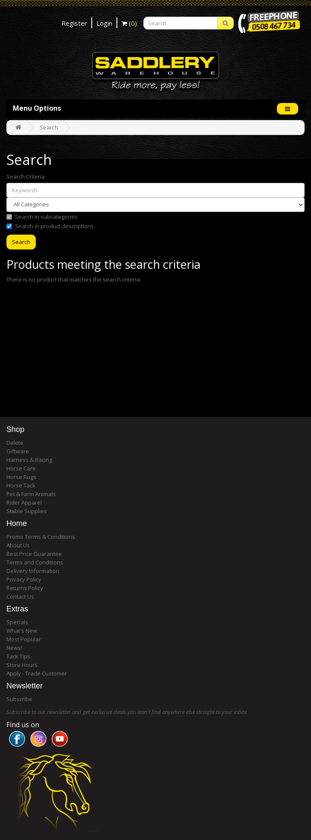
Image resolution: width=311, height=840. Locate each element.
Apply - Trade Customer (36, 673)
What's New (21, 630)
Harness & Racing (29, 460)
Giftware (17, 451)
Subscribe (19, 699)
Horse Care (21, 468)
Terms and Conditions (34, 562)
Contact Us (20, 596)
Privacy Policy (23, 579)
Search (49, 127)
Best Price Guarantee (34, 554)
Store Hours (22, 665)
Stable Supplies (26, 511)
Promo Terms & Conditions (40, 536)
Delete (14, 442)
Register (74, 23)
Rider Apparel (24, 502)
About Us (18, 545)
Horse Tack (20, 485)
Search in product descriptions (50, 226)
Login (104, 23)
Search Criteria (25, 176)
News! (14, 648)
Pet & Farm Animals (31, 494)
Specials (17, 622)
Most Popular (23, 639)
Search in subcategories (42, 216)
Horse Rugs (21, 477)
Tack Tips (18, 656)
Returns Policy (24, 588)
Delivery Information (32, 571)
